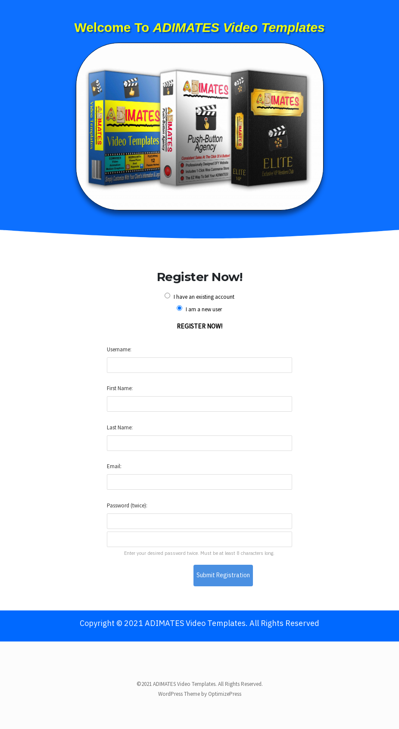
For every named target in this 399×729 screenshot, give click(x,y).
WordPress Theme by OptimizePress (199, 694)
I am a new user (199, 309)
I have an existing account (199, 296)
